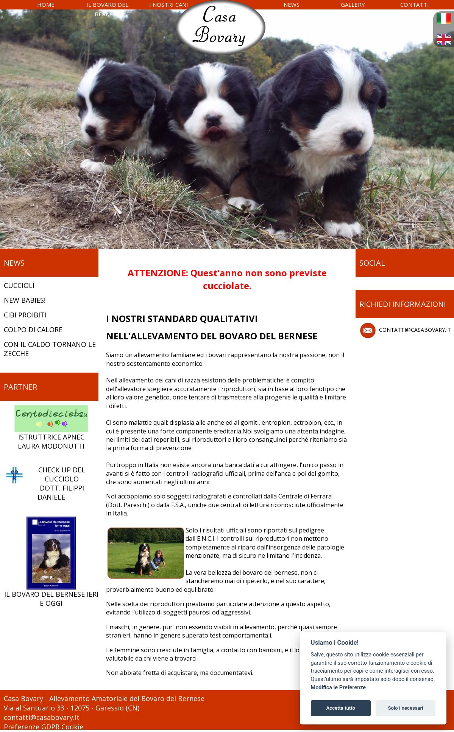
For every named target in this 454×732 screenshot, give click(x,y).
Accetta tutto (340, 708)
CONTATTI (414, 4)
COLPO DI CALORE (33, 329)
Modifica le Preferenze (338, 687)
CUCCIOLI (19, 285)
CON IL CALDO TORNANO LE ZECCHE (50, 349)
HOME (46, 4)
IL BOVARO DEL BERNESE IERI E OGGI (51, 562)
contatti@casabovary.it (42, 717)
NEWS (292, 4)
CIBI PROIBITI (25, 314)
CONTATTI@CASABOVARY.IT (405, 330)
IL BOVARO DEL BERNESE (107, 9)
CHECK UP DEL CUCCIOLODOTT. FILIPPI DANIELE (44, 483)
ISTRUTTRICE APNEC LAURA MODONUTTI (51, 427)
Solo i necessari (405, 708)
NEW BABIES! (24, 300)
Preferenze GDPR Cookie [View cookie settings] (43, 726)
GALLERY (353, 4)
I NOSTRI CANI (168, 4)
